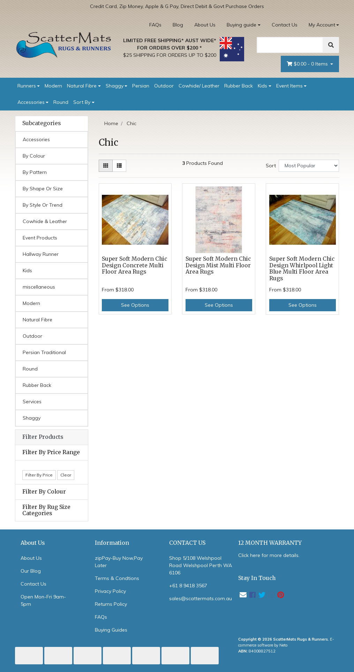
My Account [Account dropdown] (322, 25)
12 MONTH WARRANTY (270, 543)
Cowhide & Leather (45, 221)
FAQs (155, 25)
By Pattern (35, 172)
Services (32, 401)
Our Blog (31, 571)
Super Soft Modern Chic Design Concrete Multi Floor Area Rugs (134, 265)
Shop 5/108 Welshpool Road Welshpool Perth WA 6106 (200, 565)
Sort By (81, 102)
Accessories (31, 102)
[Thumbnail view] (106, 166)
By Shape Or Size (43, 188)
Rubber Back (238, 86)
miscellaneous (39, 287)
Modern (53, 86)
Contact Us (284, 25)
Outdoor (164, 86)
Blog (178, 25)
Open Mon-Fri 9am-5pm (43, 600)
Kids (262, 86)
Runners (26, 86)
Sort (271, 165)
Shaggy (114, 86)
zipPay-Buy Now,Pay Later (119, 561)
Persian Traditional (44, 352)
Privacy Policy (110, 591)
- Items (308, 64)
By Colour (34, 156)
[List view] (119, 166)
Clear (65, 475)
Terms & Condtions (117, 578)
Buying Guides (111, 630)
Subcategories (41, 123)
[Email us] (243, 594)
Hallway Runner (41, 254)
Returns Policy (111, 604)
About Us (205, 25)
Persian (140, 86)
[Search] (290, 45)
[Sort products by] (309, 166)
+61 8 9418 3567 (188, 585)
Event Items (289, 86)
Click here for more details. (269, 555)
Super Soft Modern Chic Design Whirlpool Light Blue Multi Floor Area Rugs (301, 268)
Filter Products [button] (42, 437)
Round (60, 102)
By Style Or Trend (42, 205)
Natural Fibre (82, 86)
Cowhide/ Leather (199, 86)
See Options (135, 305)
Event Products (40, 238)
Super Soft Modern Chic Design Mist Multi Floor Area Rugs (218, 265)
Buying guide (241, 25)
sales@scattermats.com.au (200, 598)
